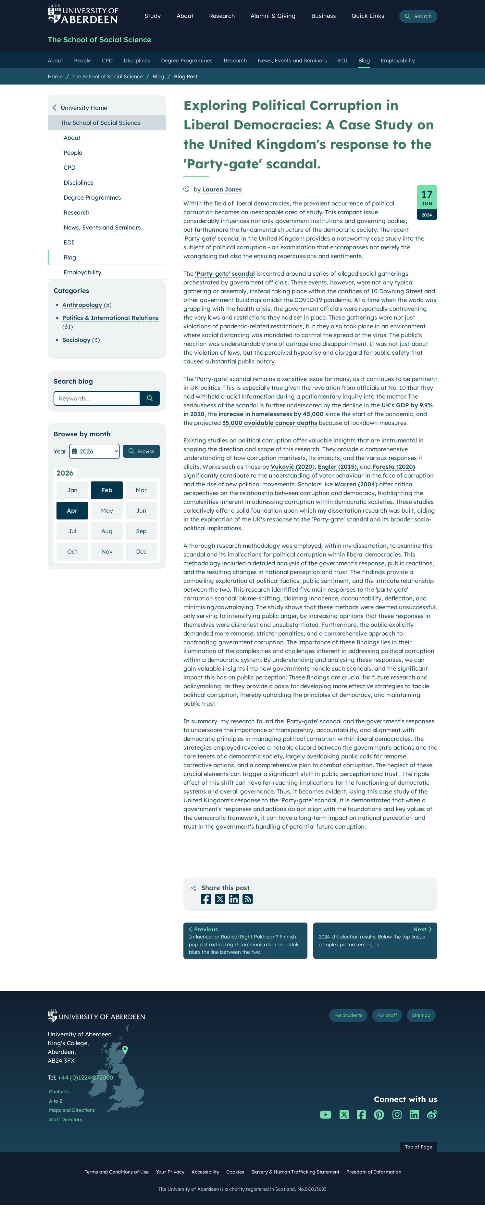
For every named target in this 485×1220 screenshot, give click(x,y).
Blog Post (186, 77)
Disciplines (78, 183)
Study (156, 16)
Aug (112, 531)
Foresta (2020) (393, 467)
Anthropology (83, 305)
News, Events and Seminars (102, 228)
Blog (158, 77)
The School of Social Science (107, 40)
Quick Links (372, 16)
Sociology (77, 340)
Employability (82, 273)
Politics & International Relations (110, 318)
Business (327, 16)
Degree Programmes (92, 198)
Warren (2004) (356, 485)
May (112, 511)
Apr (72, 511)
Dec (146, 552)
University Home (84, 108)
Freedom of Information (373, 1187)
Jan (77, 490)
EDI (69, 243)
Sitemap (417, 1032)
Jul (78, 531)
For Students (328, 1032)
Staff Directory (65, 1135)
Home (55, 77)
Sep (146, 531)
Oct (77, 552)
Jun (146, 511)
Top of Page (418, 1162)
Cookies (235, 1187)
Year (60, 452)
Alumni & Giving (277, 16)
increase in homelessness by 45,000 (271, 414)
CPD (69, 168)
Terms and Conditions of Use (117, 1187)
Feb (106, 490)
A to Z (55, 1116)
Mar (146, 490)
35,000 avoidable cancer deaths (269, 423)
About (189, 16)
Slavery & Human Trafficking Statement (295, 1187)
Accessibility (205, 1187)
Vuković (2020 (291, 467)
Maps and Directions (72, 1125)
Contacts (59, 1107)
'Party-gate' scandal (225, 274)
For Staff (376, 1032)
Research (225, 16)
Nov (112, 552)
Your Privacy (170, 1187)
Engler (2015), (338, 467)
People (73, 153)
